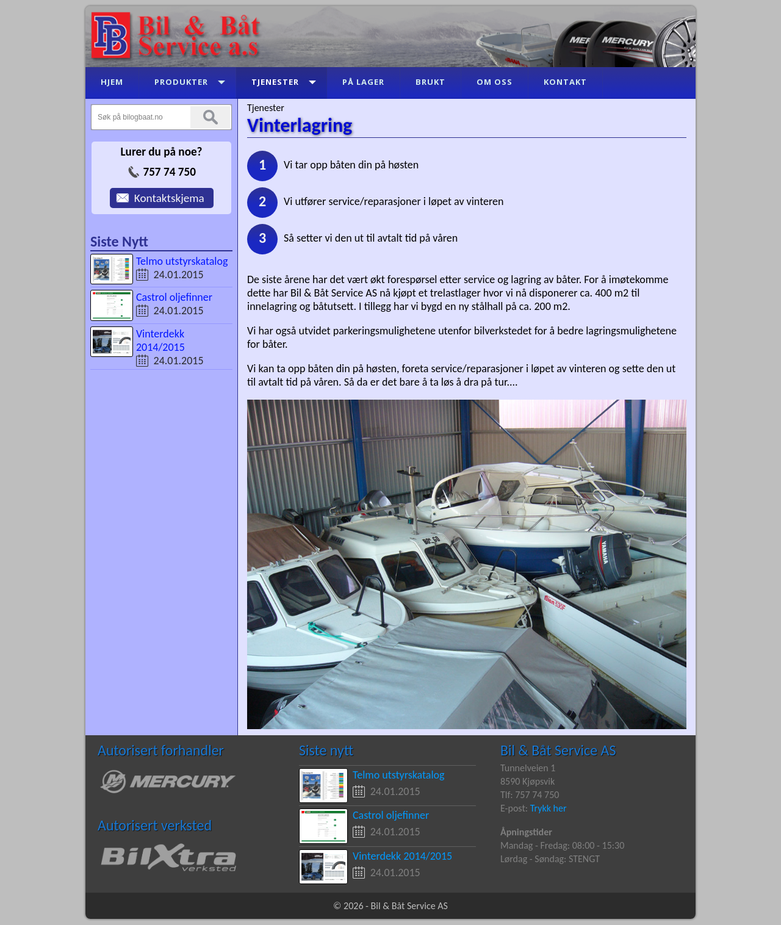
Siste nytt (326, 750)
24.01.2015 (179, 274)
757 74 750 (169, 172)
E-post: (515, 808)
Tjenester (265, 107)
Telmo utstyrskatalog (182, 261)
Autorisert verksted (155, 825)
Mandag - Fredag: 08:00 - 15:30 (562, 845)
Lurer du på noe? (161, 152)
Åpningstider (526, 832)
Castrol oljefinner (174, 297)
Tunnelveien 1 (527, 768)
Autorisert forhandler (161, 750)
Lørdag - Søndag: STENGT (550, 859)
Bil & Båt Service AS (558, 750)
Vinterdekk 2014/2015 (160, 340)
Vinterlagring (299, 125)
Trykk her (548, 808)
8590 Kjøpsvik (527, 781)
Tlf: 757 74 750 (529, 795)
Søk (210, 117)
